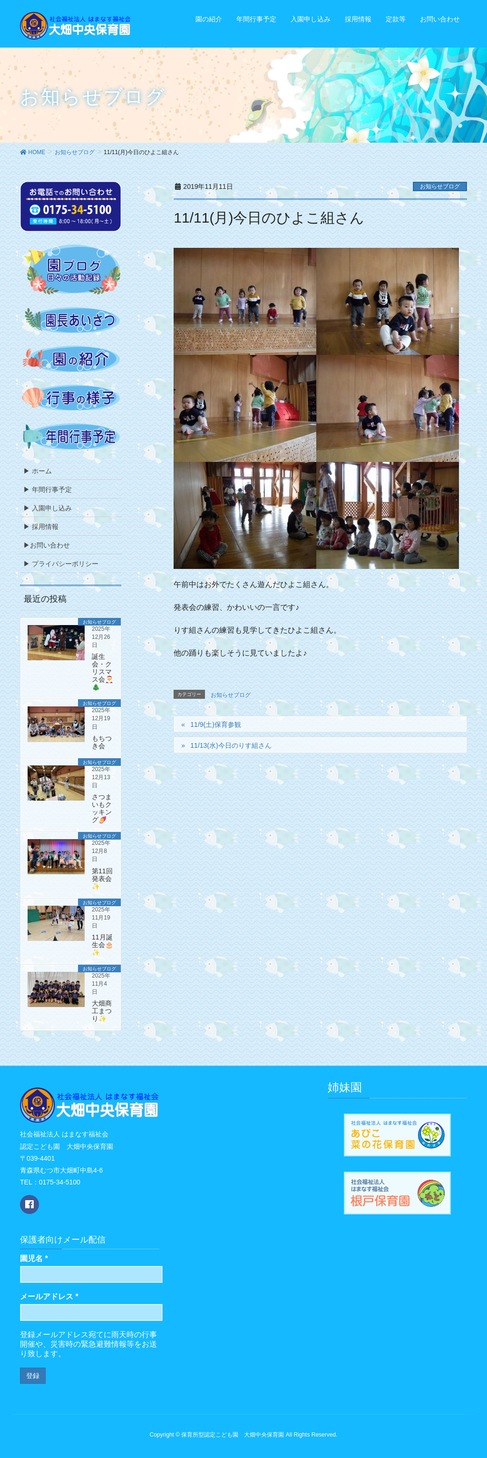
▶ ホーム (37, 471)
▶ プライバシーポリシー (60, 564)
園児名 (34, 1258)
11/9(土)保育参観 (215, 724)
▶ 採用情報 (40, 526)
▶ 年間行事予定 (47, 489)
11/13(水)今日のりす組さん (230, 745)
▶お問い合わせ (46, 545)
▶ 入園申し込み (47, 508)
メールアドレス (49, 1296)
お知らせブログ (440, 186)
